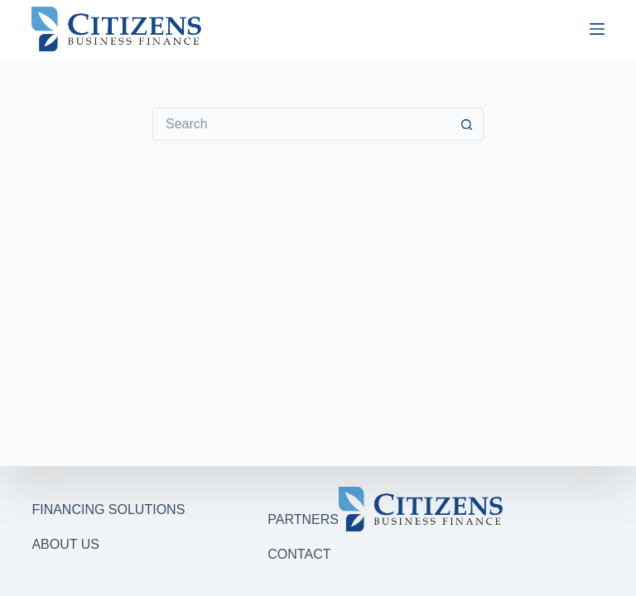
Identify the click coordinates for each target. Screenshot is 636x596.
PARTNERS (303, 519)
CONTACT (298, 554)
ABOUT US (65, 544)
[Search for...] (301, 124)
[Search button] (467, 124)
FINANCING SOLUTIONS (108, 509)
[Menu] (597, 29)
